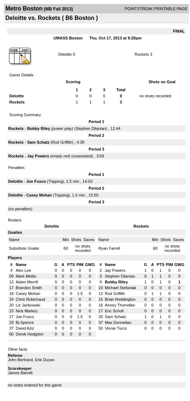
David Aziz (25, 328)
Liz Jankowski (28, 305)
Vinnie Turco (116, 328)
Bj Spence (25, 322)
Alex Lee (23, 270)
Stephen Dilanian (90, 128)
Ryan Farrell (109, 248)
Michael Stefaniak (120, 288)
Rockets (142, 54)
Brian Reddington (120, 299)
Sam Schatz (38, 142)
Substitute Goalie (24, 248)
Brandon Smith (29, 288)
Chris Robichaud (30, 299)
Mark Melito (26, 276)
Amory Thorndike (120, 305)
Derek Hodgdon (29, 334)
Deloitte (65, 54)
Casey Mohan (39, 195)
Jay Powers (38, 156)
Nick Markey (27, 311)
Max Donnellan (118, 322)
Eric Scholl (114, 311)
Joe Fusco (36, 181)
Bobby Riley (38, 128)
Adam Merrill (27, 282)
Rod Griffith (62, 142)
